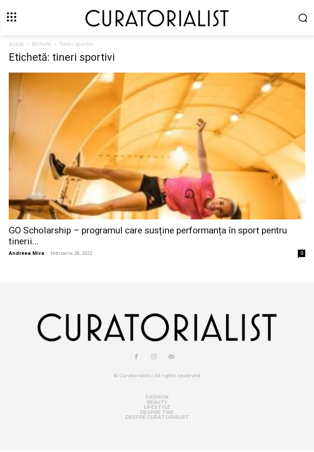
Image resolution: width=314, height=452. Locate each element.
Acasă (16, 44)
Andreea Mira (27, 253)
